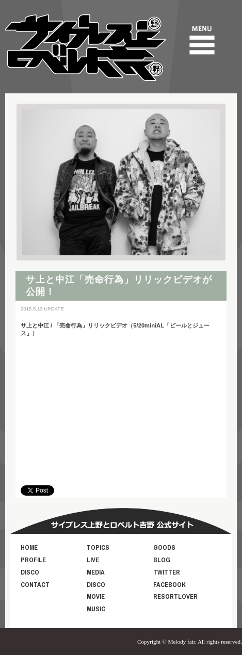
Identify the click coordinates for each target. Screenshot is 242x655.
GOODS (164, 547)
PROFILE (33, 559)
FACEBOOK (169, 584)
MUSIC (96, 608)
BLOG (161, 559)
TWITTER (166, 572)
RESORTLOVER (175, 596)
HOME (29, 547)
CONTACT (35, 584)
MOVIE (96, 596)
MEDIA (96, 572)
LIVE (93, 559)
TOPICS (98, 547)
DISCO (30, 572)
